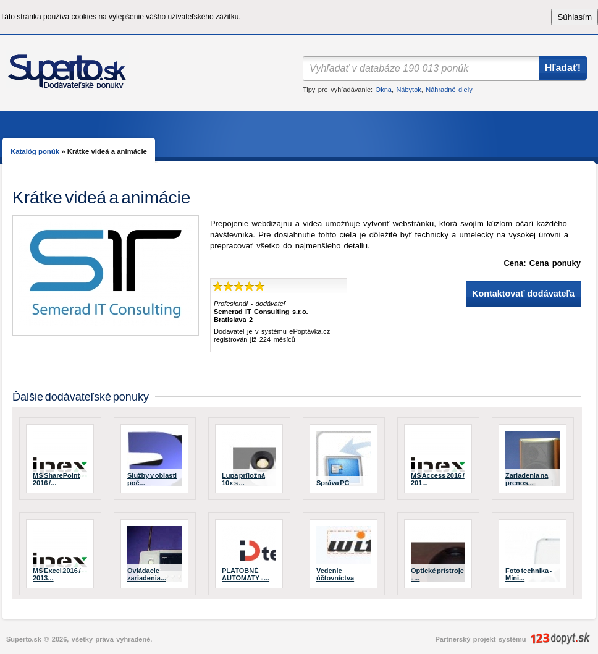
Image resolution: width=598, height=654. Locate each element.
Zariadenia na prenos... (526, 479)
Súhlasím (574, 17)
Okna (384, 89)
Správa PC (333, 482)
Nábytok (408, 89)
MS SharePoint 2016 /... (56, 479)
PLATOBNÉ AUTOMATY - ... (245, 574)
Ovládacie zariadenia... (146, 574)
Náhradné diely (449, 89)
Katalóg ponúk (35, 151)
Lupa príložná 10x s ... (243, 479)
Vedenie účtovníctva (335, 574)
